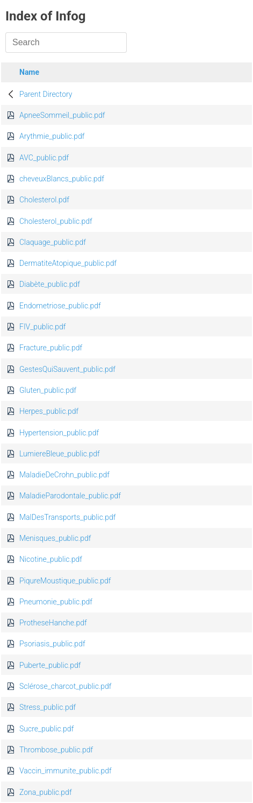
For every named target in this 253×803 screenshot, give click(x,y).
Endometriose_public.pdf (60, 305)
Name (29, 72)
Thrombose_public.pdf (56, 749)
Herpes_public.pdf (48, 411)
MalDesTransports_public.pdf (67, 517)
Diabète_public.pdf (49, 284)
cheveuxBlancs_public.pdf (61, 178)
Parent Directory (46, 94)
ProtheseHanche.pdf (53, 622)
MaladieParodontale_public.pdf (70, 495)
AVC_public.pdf (44, 157)
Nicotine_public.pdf (50, 559)
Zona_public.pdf (45, 792)
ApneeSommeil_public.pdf (62, 115)
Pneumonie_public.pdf (55, 601)
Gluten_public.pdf (47, 390)
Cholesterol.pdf (44, 199)
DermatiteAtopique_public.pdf (68, 263)
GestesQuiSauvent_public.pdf (67, 369)
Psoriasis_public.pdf (52, 643)
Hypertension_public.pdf (59, 432)
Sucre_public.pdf (46, 728)
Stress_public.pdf (47, 707)
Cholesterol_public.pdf (55, 221)
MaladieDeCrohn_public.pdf (64, 474)
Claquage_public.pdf (52, 242)
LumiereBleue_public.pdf (59, 453)
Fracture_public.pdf (50, 347)
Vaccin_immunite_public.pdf (65, 770)
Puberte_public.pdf (50, 665)
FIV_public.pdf (42, 326)
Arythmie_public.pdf (52, 136)
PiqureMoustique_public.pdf (65, 580)
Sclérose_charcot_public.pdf (65, 686)
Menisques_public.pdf (55, 538)
